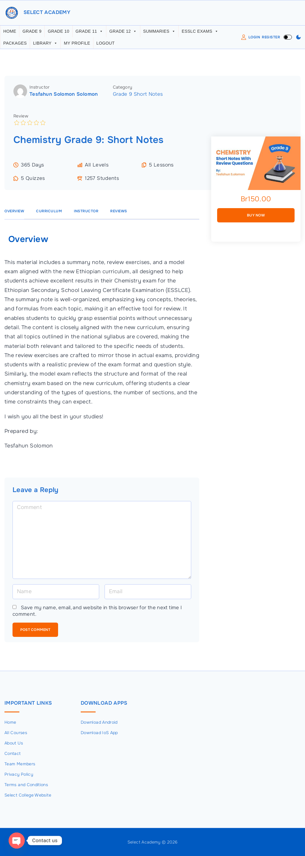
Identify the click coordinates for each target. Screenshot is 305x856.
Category (123, 89)
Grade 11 (89, 33)
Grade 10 (58, 33)
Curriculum (49, 213)
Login (254, 39)
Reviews (118, 213)
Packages (15, 45)
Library (45, 45)
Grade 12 (123, 33)
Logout (106, 45)
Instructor (39, 89)
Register (271, 39)
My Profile (77, 45)
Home (9, 33)
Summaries (159, 33)
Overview (14, 213)
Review (20, 117)
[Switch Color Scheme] (298, 39)
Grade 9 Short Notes (138, 96)
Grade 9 (31, 33)
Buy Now (256, 217)
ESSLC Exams (200, 33)
